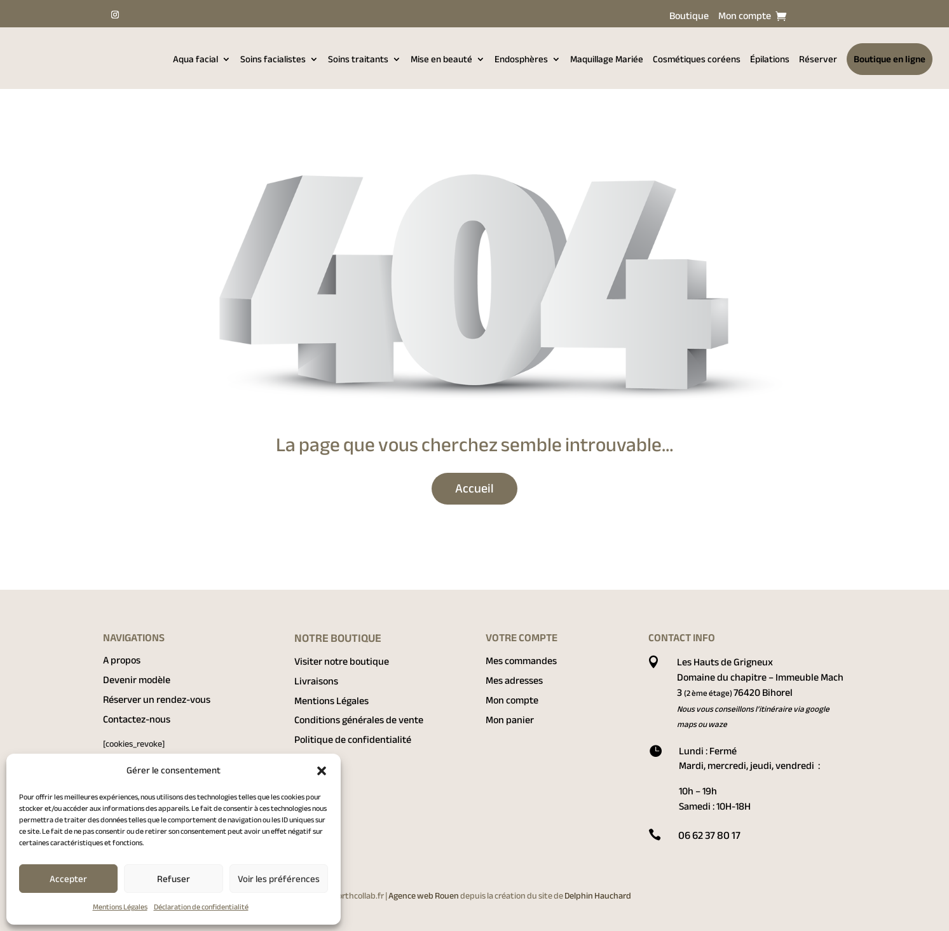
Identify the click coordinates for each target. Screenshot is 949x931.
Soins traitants (358, 59)
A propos (121, 660)
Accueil (474, 488)
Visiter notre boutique (341, 661)
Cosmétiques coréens (697, 59)
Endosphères (521, 59)
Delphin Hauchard (597, 895)
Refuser (173, 879)
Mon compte (744, 18)
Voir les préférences (279, 879)
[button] (321, 771)
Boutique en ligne (889, 59)
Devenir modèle (136, 680)
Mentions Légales (120, 907)
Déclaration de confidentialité (201, 907)
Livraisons (316, 681)
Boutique (689, 18)
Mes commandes (521, 660)
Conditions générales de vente (358, 720)
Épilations (769, 59)
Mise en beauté (441, 59)
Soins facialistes (273, 59)
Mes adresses (514, 680)
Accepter (68, 879)
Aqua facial (195, 59)
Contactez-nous (136, 719)
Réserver (818, 59)
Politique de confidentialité (352, 739)
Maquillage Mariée (606, 59)
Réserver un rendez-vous (156, 699)
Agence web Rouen (424, 895)
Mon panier (510, 720)
